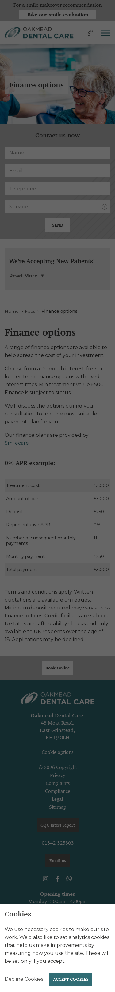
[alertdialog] (57, 948)
